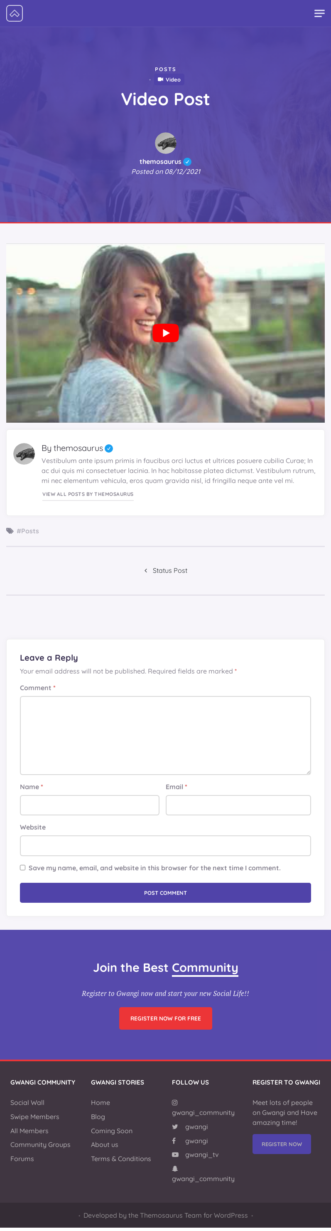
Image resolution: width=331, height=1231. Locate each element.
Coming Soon (111, 1134)
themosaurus (165, 161)
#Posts (28, 531)
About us (104, 1148)
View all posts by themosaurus (88, 492)
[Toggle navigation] (319, 13)
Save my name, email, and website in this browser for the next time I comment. (155, 871)
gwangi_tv (195, 1158)
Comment (38, 691)
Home (100, 1106)
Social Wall (27, 1106)
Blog (98, 1120)
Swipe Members (34, 1120)
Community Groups (40, 1148)
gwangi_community (203, 1111)
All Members (29, 1134)
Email (176, 790)
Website (33, 830)
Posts (166, 69)
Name (31, 790)
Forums (22, 1162)
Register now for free (165, 1034)
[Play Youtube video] (165, 333)
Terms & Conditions (121, 1162)
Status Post (170, 572)
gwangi (190, 1130)
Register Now (282, 1147)
